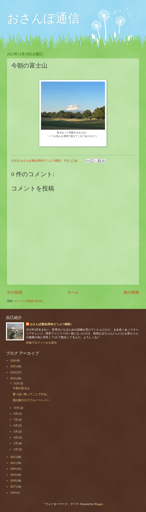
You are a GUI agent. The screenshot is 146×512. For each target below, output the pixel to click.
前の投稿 (131, 292)
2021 (13, 462)
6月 (16, 425)
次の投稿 (14, 292)
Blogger (98, 504)
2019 (13, 474)
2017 (13, 486)
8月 (16, 413)
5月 (16, 431)
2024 (13, 372)
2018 (13, 480)
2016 (13, 492)
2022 (13, 456)
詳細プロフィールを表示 (41, 342)
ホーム (73, 292)
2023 (13, 378)
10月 (17, 407)
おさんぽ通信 (43, 18)
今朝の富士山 (21, 388)
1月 (16, 449)
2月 (16, 443)
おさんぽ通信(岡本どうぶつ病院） (51, 324)
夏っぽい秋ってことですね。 (31, 394)
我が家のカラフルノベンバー (31, 400)
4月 (16, 437)
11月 (17, 383)
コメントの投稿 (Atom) (28, 301)
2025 (13, 366)
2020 (13, 468)
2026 (13, 360)
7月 (16, 419)
